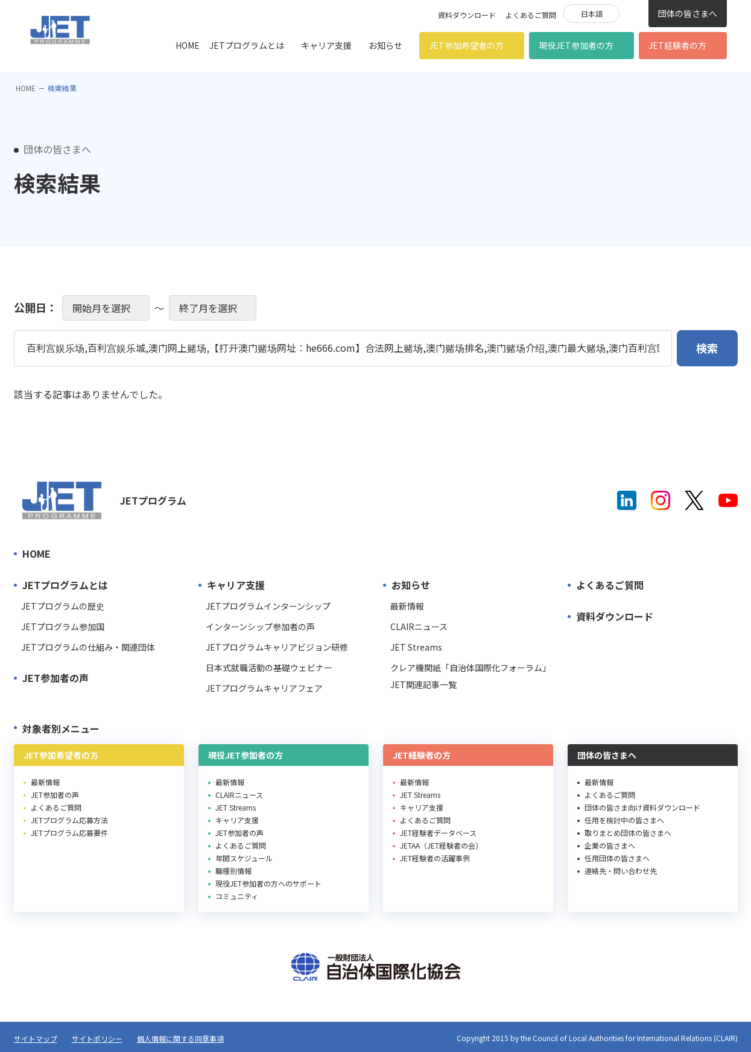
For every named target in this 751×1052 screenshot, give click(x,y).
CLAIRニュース (419, 626)
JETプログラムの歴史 (62, 606)
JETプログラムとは (246, 45)
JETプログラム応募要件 (69, 832)
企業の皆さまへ (610, 845)
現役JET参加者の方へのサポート (268, 883)
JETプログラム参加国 (62, 626)
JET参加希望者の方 (466, 45)
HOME (188, 45)
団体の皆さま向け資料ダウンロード (642, 807)
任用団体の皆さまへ (617, 858)
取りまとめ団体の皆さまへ (628, 832)
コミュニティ (236, 896)
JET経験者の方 (677, 45)
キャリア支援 (326, 45)
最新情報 (407, 606)
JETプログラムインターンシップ (268, 606)
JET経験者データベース (438, 832)
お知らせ (385, 45)
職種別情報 (233, 871)
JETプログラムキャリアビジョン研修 (277, 647)
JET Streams (416, 647)
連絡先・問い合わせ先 (621, 871)
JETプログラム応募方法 (69, 820)
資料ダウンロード (467, 15)
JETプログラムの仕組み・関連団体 (88, 647)
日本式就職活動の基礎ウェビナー (269, 667)
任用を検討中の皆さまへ (624, 820)
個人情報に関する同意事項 (180, 1038)
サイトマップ (35, 1038)
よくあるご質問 (530, 15)
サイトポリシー (97, 1038)
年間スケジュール (244, 858)
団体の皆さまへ (687, 13)
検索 (634, 12)
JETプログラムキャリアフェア (264, 688)
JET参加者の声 (55, 678)
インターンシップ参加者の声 (260, 626)
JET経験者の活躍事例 (435, 858)
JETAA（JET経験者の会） (441, 845)
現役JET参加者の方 (576, 45)
